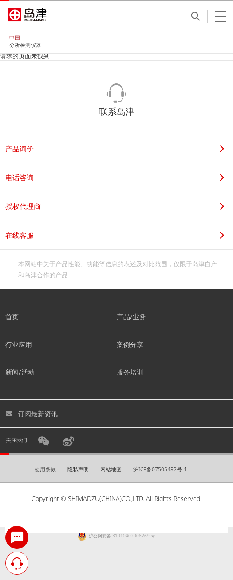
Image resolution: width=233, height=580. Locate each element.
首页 (12, 316)
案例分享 (130, 344)
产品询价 (114, 149)
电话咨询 (114, 177)
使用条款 (45, 469)
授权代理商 (114, 206)
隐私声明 (78, 469)
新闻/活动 (20, 371)
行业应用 (18, 344)
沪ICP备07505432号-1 (160, 469)
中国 (14, 37)
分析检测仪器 (25, 45)
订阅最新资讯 (31, 413)
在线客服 (114, 235)
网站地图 (111, 469)
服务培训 (130, 371)
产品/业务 (131, 316)
